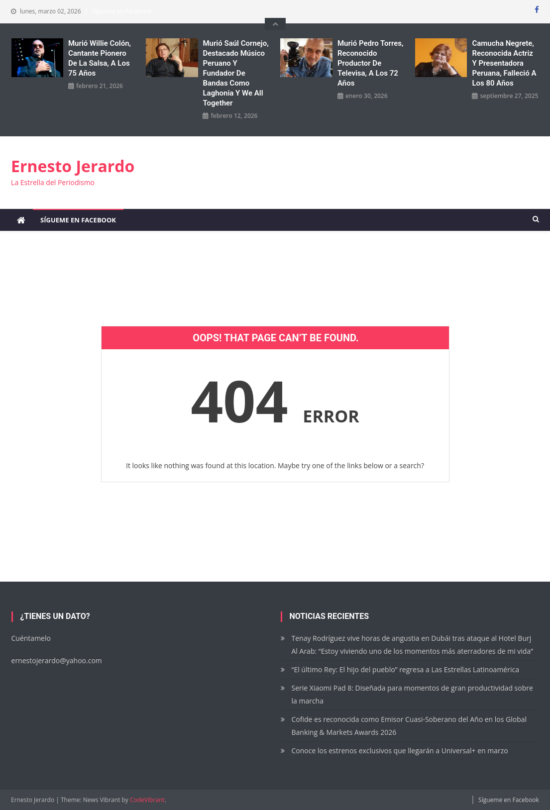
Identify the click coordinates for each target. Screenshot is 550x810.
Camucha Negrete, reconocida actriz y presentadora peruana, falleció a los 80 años (504, 63)
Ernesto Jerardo (72, 166)
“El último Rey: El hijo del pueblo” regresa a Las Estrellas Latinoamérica (405, 669)
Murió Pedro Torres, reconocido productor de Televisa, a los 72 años (370, 63)
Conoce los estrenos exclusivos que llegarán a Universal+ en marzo (400, 750)
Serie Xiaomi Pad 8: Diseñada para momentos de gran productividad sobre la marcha (412, 694)
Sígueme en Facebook (122, 11)
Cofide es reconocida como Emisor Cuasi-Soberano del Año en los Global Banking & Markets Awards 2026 (409, 725)
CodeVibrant (147, 800)
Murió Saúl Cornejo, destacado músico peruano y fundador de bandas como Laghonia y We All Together (235, 73)
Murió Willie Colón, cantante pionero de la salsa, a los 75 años (99, 58)
